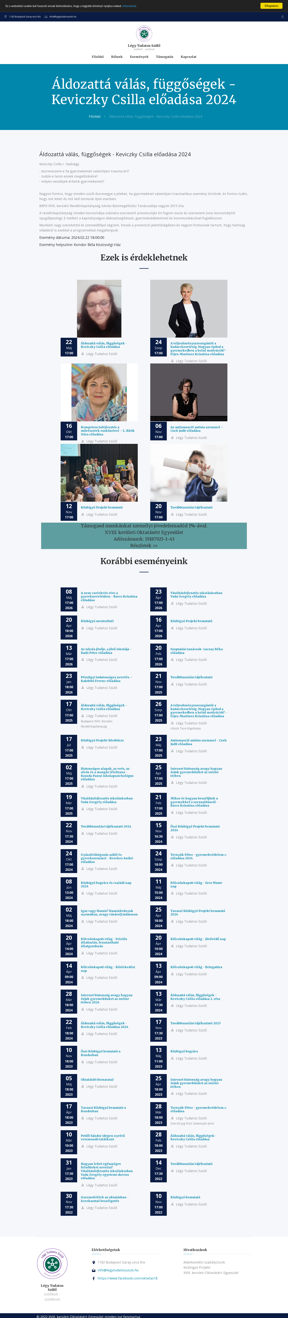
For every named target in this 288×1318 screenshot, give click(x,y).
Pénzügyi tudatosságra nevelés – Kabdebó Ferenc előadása (106, 679)
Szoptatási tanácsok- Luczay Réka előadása (196, 651)
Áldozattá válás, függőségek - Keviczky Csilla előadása (104, 345)
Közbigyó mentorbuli (97, 621)
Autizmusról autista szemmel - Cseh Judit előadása (198, 742)
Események (139, 57)
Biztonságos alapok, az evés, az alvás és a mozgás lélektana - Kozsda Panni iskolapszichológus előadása (107, 774)
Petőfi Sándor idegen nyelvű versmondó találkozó (103, 1137)
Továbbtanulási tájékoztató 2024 (106, 826)
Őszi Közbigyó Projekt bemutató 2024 (195, 828)
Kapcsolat (188, 57)
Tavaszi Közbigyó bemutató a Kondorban (103, 1109)
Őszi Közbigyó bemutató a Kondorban (100, 1053)
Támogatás (164, 57)
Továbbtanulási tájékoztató (191, 507)
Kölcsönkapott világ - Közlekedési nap (108, 969)
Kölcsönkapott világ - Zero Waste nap (196, 884)
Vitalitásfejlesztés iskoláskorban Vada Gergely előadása (196, 594)
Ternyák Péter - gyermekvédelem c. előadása (198, 1109)
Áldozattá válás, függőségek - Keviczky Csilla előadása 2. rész (195, 997)
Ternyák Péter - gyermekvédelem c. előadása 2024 (198, 856)
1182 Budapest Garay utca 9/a (25, 16)
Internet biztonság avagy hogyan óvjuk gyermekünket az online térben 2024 (107, 998)
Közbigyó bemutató (185, 1197)
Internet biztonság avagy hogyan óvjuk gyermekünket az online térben (196, 772)
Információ (129, 6)
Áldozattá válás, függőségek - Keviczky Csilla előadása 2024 (104, 1025)
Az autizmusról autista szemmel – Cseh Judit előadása (196, 429)
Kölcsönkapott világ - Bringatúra (196, 967)
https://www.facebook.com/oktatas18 (127, 1278)
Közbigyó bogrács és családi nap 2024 (106, 884)
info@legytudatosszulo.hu (62, 16)
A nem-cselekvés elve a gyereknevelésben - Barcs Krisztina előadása (109, 596)
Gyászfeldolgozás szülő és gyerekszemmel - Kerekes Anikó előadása (107, 858)
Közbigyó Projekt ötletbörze (102, 740)
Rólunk (117, 57)
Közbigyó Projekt (196, 1267)
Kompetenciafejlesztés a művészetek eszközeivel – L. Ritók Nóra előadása (108, 430)
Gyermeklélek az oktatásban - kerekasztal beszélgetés (105, 1199)
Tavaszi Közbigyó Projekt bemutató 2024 (197, 912)
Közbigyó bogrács (184, 1051)
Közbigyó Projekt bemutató (102, 507)
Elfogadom (271, 6)
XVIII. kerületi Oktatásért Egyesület (211, 1272)
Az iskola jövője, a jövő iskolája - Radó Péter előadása (106, 651)
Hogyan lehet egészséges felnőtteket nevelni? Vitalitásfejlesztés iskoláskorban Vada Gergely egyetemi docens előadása (107, 1171)
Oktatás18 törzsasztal (97, 1079)
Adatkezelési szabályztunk (204, 1262)
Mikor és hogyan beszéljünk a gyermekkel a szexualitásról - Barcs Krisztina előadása (194, 801)
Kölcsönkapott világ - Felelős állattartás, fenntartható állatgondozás (104, 942)
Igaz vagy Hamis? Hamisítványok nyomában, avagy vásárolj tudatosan (109, 912)
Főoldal (98, 57)
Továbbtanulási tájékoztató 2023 (195, 1023)
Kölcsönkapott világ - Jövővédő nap (198, 939)
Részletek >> (144, 545)
